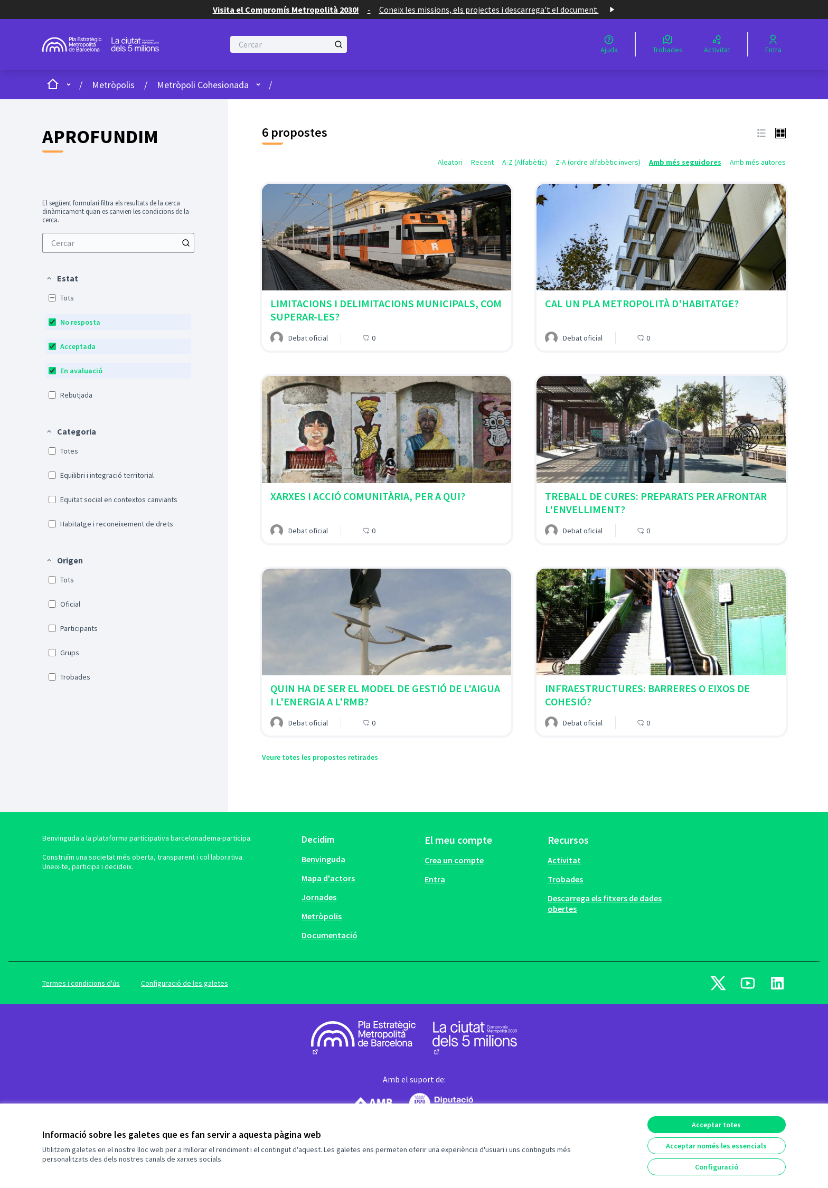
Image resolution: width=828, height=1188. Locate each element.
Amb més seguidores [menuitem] (685, 162)
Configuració (716, 1167)
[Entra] (773, 44)
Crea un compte (454, 860)
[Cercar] (288, 44)
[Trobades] (667, 44)
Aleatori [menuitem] (450, 162)
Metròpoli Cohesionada (203, 85)
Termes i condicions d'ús (81, 983)
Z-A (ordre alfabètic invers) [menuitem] (598, 162)
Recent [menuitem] (482, 162)
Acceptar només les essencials (716, 1146)
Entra (435, 879)
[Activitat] (717, 44)
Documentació (329, 935)
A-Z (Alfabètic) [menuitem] (524, 162)
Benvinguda (323, 859)
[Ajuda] (609, 44)
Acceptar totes (716, 1124)
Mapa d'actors (328, 878)
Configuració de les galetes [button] (184, 983)
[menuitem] (118, 243)
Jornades (319, 897)
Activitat (564, 860)
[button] (61, 278)
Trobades (565, 879)
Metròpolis (113, 85)
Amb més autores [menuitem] (758, 162)
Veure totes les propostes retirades (320, 757)
